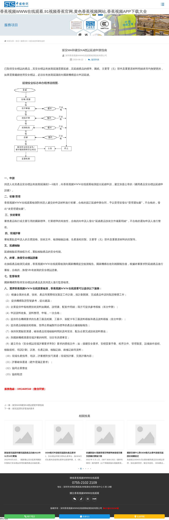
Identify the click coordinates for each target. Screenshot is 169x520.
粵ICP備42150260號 (110, 508)
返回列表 (93, 59)
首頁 (17, 41)
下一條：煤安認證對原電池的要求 (19, 408)
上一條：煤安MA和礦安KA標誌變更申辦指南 (24, 405)
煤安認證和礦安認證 (37, 41)
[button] (78, 468)
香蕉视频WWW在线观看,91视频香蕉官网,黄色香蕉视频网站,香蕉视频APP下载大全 (73, 11)
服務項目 (24, 41)
